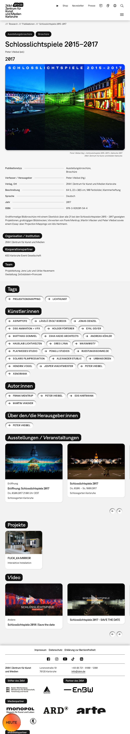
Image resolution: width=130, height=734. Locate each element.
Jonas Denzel (87, 321)
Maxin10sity (88, 343)
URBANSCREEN (102, 358)
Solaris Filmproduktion (29, 358)
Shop (65, 5)
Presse (91, 5)
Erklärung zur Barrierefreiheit (80, 649)
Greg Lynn (61, 343)
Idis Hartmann (84, 395)
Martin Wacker (23, 403)
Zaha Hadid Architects (63, 336)
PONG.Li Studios (59, 351)
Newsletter (78, 5)
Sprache (115, 5)
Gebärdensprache (108, 5)
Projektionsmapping (27, 299)
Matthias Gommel (25, 336)
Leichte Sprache (101, 5)
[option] (34, 473)
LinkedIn (81, 659)
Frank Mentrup (23, 395)
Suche (122, 5)
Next (119, 511)
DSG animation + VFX (26, 328)
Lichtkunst (60, 299)
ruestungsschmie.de (95, 351)
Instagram (57, 659)
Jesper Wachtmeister (58, 366)
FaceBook (48, 659)
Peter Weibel (93, 366)
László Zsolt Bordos (52, 321)
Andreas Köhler (101, 336)
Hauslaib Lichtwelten (27, 343)
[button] (65, 107)
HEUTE (11, 722)
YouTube (65, 659)
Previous (112, 511)
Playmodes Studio (25, 351)
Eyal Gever (93, 328)
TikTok (73, 659)
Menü (122, 14)
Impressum (40, 649)
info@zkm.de (78, 671)
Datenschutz (55, 649)
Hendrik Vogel (22, 366)
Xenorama (20, 373)
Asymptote (20, 321)
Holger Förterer (63, 328)
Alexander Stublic (69, 358)
